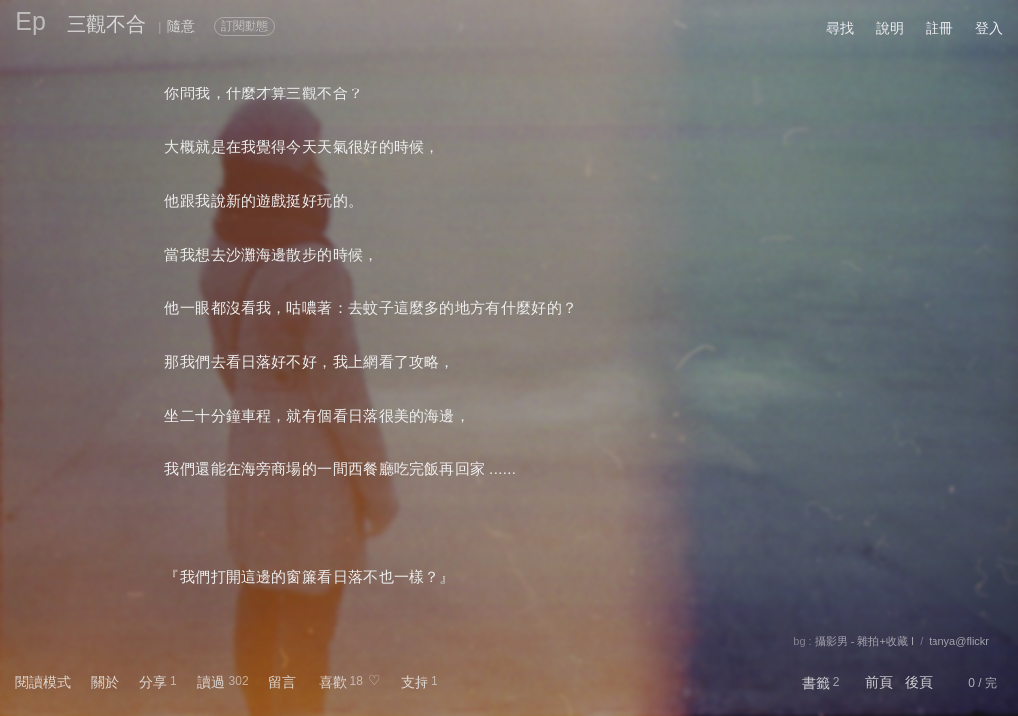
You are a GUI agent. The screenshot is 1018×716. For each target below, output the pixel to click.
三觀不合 (106, 24)
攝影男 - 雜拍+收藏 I (864, 641)
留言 (282, 682)
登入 (989, 28)
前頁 (879, 682)
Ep (30, 21)
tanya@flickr (959, 641)
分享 (153, 682)
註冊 (939, 28)
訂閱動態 (244, 26)
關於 (105, 682)
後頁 (919, 682)
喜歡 (333, 682)
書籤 (816, 683)
